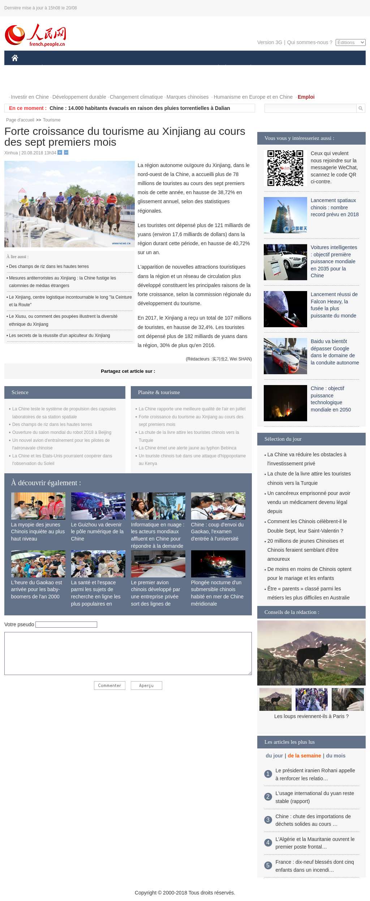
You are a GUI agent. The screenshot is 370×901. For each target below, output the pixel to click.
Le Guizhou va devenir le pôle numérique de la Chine (97, 532)
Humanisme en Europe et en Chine (253, 97)
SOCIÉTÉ (215, 68)
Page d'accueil (20, 120)
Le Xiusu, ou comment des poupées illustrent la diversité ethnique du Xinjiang (63, 320)
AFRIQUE (118, 68)
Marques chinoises (188, 97)
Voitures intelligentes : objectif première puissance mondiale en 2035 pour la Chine (334, 261)
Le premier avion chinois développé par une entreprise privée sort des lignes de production (155, 597)
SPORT (276, 68)
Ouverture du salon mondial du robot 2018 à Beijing (61, 432)
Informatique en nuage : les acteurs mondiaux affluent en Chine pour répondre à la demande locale (158, 539)
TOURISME (307, 68)
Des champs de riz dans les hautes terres (49, 266)
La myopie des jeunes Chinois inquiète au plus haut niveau (38, 532)
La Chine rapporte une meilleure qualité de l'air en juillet (192, 408)
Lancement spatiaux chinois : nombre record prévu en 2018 (335, 207)
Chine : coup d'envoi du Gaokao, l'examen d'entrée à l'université (217, 532)
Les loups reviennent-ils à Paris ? (311, 716)
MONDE (88, 68)
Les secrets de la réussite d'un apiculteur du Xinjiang (59, 335)
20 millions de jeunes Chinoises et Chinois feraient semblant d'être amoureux (305, 550)
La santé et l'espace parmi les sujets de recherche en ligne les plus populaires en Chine (96, 597)
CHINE (24, 68)
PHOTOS (340, 68)
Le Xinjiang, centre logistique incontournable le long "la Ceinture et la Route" (70, 301)
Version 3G (269, 42)
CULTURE (183, 68)
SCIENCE (150, 68)
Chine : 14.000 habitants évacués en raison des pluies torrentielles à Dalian (140, 108)
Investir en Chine (30, 97)
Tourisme (52, 120)
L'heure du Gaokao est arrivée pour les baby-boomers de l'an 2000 (36, 589)
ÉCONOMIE (55, 68)
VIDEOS (25, 83)
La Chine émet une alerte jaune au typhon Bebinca (187, 447)
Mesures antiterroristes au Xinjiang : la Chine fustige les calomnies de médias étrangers (62, 282)
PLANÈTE (247, 68)
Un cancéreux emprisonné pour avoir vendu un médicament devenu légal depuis (308, 502)
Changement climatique (136, 97)
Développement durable (79, 97)
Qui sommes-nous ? (309, 42)
